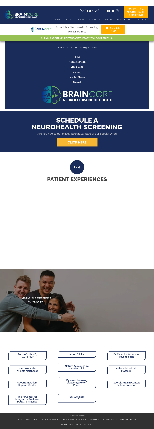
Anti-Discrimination (51, 419)
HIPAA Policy (94, 419)
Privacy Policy (110, 419)
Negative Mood (77, 61)
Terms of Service (128, 419)
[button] (77, 142)
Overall (77, 82)
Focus (77, 56)
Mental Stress (77, 77)
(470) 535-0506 (89, 10)
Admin (20, 419)
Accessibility (32, 419)
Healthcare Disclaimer (74, 419)
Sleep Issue (77, 66)
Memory (77, 72)
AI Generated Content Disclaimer (77, 425)
